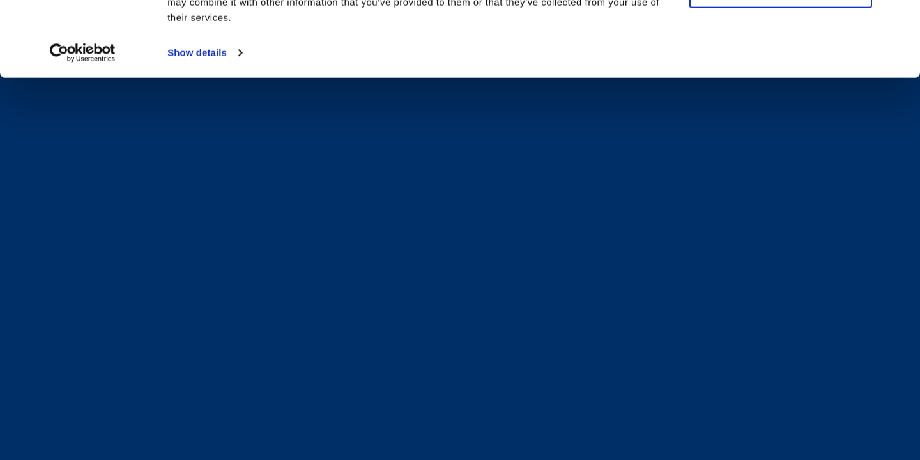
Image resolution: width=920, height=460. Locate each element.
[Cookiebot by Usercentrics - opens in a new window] (83, 127)
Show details (197, 127)
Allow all (781, 31)
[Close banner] (900, 19)
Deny (780, 67)
